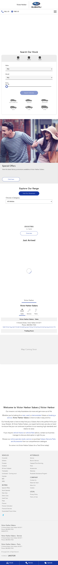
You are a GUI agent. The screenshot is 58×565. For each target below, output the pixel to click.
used (27, 415)
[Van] (45, 108)
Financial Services (7, 508)
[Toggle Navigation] (55, 11)
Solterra (4, 460)
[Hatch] (13, 100)
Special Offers (6, 488)
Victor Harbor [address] (29, 300)
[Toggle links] (8, 556)
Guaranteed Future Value (9, 511)
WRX (3, 481)
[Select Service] (29, 312)
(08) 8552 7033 (31, 325)
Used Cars (5, 498)
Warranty (32, 471)
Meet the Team (34, 483)
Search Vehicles (29, 93)
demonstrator (36, 415)
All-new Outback (6, 468)
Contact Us (33, 480)
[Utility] (29, 108)
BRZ (3, 479)
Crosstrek (4, 458)
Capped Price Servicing (36, 463)
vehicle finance (18, 433)
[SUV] (13, 108)
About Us (32, 485)
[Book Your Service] (29, 563)
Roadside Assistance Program (38, 473)
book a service (27, 439)
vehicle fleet (30, 433)
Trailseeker (5, 471)
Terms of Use (34, 497)
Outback (4, 466)
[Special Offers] (29, 151)
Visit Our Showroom (29, 193)
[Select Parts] (36, 312)
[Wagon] (45, 100)
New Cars (4, 493)
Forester (4, 463)
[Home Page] (29, 4)
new (23, 415)
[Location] (22, 312)
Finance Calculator (7, 506)
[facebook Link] (3, 515)
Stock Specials (6, 490)
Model (29, 77)
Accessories (33, 468)
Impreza (4, 476)
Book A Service (34, 460)
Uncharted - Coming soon (9, 473)
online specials (16, 439)
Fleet (3, 501)
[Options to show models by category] (29, 201)
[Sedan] (29, 100)
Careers (32, 488)
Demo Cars (5, 495)
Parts (31, 466)
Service (32, 458)
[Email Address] (29, 327)
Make (29, 68)
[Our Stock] (9, 563)
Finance (4, 503)
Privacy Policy (34, 494)
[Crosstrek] (29, 220)
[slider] (6, 86)
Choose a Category (29, 200)
